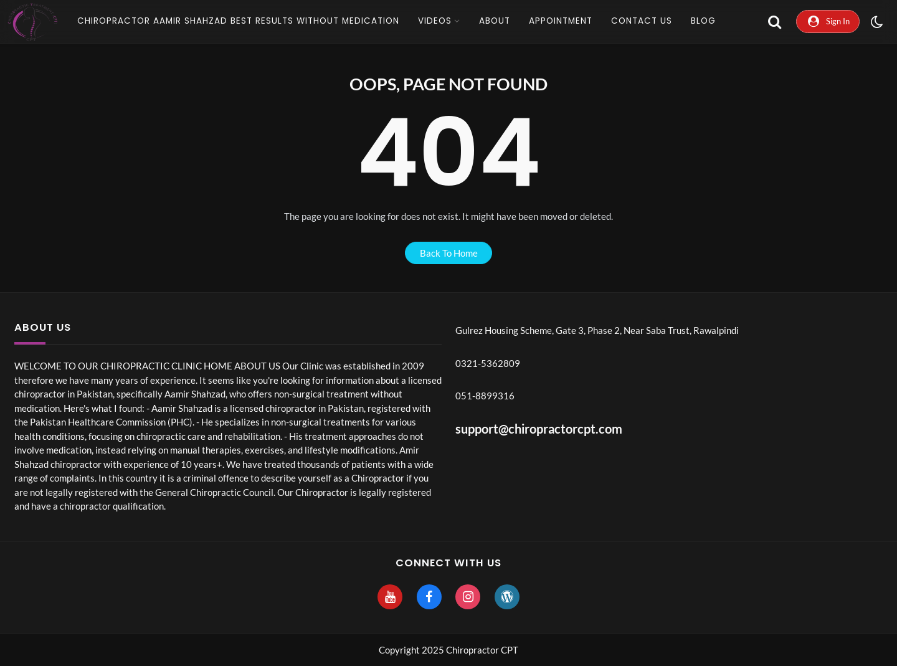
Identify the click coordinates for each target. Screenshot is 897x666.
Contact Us (641, 21)
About (494, 21)
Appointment (560, 21)
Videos (435, 21)
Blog (703, 21)
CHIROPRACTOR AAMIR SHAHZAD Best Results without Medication (238, 21)
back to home (449, 253)
